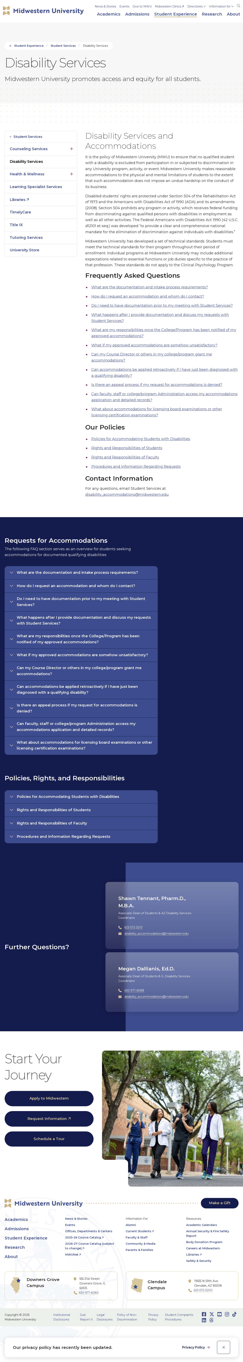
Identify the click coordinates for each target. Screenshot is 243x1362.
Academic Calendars (201, 1225)
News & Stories (105, 6)
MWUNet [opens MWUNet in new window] (71, 1254)
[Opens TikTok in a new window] (234, 1314)
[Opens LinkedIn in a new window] (204, 1320)
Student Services (63, 46)
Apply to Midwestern (49, 1098)
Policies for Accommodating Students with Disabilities (140, 439)
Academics (16, 1219)
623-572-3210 (133, 927)
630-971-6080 (89, 1292)
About (11, 1256)
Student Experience (29, 46)
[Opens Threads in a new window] (211, 1320)
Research (15, 1247)
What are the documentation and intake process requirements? (149, 287)
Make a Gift (219, 1203)
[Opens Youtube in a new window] (219, 1314)
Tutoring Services (26, 237)
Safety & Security (198, 1261)
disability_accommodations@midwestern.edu (127, 494)
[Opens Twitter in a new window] (211, 1314)
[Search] (238, 5)
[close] (223, 1347)
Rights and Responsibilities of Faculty (125, 457)
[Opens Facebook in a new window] (204, 1314)
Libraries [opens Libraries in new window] (17, 200)
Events (124, 6)
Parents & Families (139, 1250)
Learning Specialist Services (36, 187)
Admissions (17, 1228)
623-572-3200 (203, 1290)
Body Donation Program (204, 1242)
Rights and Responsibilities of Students (126, 448)
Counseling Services (29, 149)
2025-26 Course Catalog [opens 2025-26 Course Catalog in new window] (83, 1237)
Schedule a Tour (49, 1139)
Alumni (131, 1225)
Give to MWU (142, 6)
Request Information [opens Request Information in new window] (47, 1119)
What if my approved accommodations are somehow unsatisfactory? (154, 345)
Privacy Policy (194, 1347)
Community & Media (140, 1244)
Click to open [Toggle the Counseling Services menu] (71, 147)
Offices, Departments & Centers (88, 1231)
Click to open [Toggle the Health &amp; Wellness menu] (71, 173)
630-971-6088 (134, 990)
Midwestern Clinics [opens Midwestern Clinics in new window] (168, 6)
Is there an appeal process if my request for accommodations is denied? (156, 385)
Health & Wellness (27, 174)
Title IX (16, 225)
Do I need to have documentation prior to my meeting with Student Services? (162, 305)
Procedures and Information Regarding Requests (136, 466)
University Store (24, 250)
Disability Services (26, 161)
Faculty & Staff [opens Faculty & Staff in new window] (136, 1237)
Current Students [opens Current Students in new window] (138, 1231)
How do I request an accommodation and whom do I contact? (147, 296)
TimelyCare (20, 212)
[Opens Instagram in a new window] (227, 1314)
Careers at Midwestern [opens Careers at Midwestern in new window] (203, 1248)
